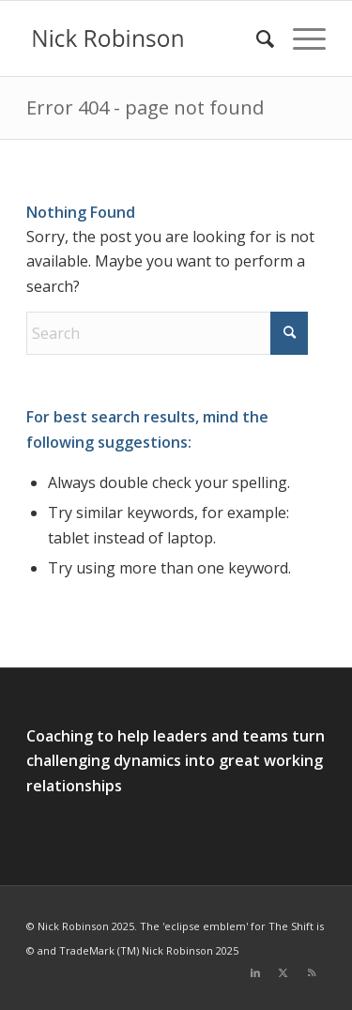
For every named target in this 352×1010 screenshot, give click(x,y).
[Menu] (300, 38)
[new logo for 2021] (146, 38)
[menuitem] (255, 38)
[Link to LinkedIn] (255, 972)
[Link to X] (283, 972)
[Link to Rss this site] (312, 972)
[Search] (255, 38)
